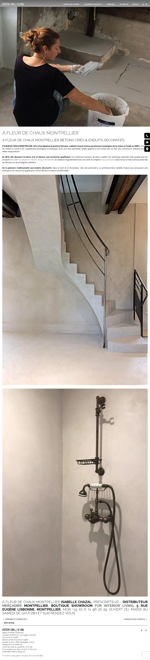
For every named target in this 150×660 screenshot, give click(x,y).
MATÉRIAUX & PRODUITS (93, 4)
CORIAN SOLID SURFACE (136, 619)
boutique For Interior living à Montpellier (36, 159)
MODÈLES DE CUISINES (71, 4)
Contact (135, 4)
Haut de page (8, 623)
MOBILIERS (110, 4)
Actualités (124, 4)
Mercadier (14, 159)
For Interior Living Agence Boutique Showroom (19, 656)
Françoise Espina (107, 159)
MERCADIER (12, 606)
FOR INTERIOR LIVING (114, 606)
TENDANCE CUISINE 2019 (14, 619)
